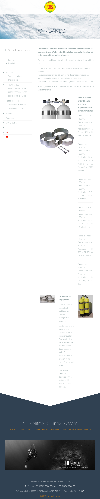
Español (11, 63)
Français (11, 60)
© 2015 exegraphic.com (50, 496)
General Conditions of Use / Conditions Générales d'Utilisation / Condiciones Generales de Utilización (50, 429)
